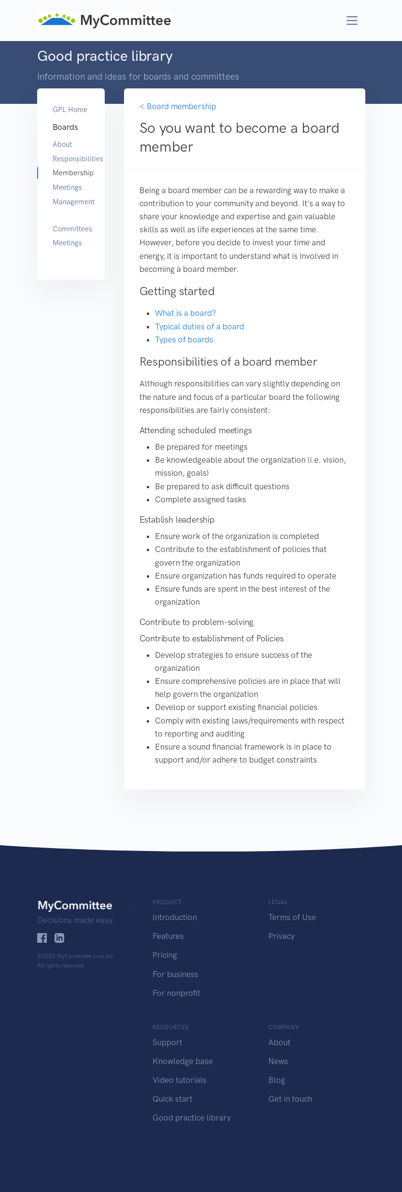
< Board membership (177, 106)
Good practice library (191, 1117)
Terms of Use (292, 917)
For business (175, 974)
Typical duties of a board (199, 326)
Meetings (67, 187)
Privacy (281, 936)
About (62, 144)
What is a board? (185, 313)
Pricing (164, 955)
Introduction (174, 917)
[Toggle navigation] (352, 20)
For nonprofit (176, 993)
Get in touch (290, 1099)
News (278, 1061)
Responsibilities (71, 159)
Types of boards (184, 339)
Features (168, 936)
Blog (276, 1080)
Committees (71, 229)
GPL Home (70, 109)
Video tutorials (179, 1080)
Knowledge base (182, 1061)
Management (71, 202)
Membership (71, 173)
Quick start (172, 1099)
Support (167, 1042)
